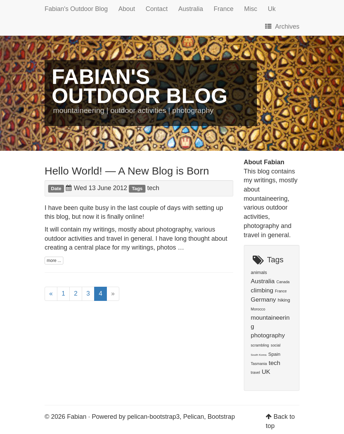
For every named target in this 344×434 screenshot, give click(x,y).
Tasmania (259, 363)
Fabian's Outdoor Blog (76, 8)
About (127, 8)
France (224, 8)
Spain (274, 354)
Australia (190, 8)
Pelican (193, 416)
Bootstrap (221, 416)
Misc (250, 8)
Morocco (258, 309)
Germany (263, 299)
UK (266, 371)
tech (153, 188)
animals (259, 272)
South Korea (258, 354)
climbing (262, 290)
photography (268, 335)
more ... (54, 260)
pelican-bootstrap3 (153, 416)
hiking (284, 300)
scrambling (260, 345)
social (275, 345)
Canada (282, 282)
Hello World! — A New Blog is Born (127, 171)
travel (255, 372)
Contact (157, 8)
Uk (272, 8)
